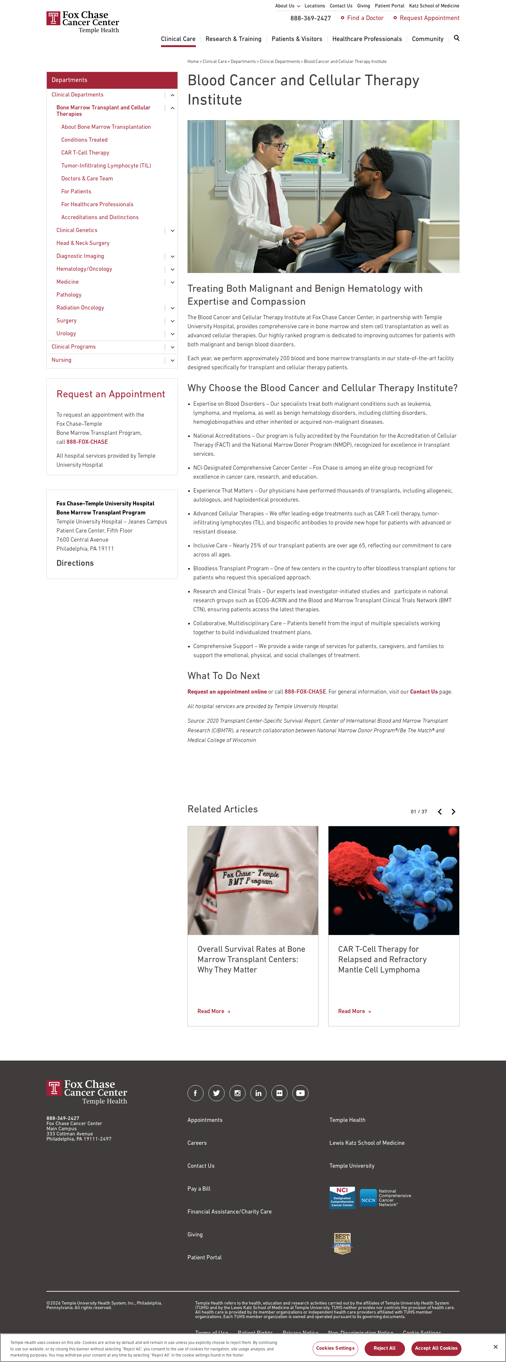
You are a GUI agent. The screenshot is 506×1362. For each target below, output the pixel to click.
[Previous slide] (440, 811)
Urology (66, 334)
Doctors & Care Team (87, 179)
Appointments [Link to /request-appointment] (205, 1120)
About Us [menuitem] (284, 6)
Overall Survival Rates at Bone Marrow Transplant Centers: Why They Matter (251, 960)
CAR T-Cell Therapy (85, 153)
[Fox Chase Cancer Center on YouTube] (300, 1093)
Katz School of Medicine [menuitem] (434, 6)
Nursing (62, 360)
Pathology (69, 295)
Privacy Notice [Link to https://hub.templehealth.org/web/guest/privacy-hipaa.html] (301, 1333)
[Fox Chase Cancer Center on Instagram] (237, 1093)
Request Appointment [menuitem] (430, 18)
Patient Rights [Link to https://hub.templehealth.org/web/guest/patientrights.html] (255, 1333)
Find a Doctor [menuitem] (365, 18)
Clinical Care (215, 61)
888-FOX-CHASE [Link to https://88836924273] (305, 692)
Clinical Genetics (76, 231)
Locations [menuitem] (315, 6)
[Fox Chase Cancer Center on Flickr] (279, 1093)
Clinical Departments (280, 61)
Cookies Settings (335, 1352)
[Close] (496, 1350)
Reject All (385, 1352)
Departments (243, 61)
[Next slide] (453, 811)
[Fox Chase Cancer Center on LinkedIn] (258, 1093)
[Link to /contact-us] (424, 692)
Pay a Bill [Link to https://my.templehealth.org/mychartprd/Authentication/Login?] (198, 1189)
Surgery (66, 321)
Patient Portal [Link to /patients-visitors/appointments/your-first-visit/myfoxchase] (204, 1258)
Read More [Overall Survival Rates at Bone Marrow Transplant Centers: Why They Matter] (210, 1012)
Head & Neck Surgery (83, 243)
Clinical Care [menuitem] (178, 39)
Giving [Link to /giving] (195, 1235)
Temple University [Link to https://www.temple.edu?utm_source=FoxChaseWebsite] (352, 1166)
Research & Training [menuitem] (234, 39)
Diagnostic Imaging (80, 256)
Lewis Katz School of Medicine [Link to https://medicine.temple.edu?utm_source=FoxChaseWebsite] (367, 1143)
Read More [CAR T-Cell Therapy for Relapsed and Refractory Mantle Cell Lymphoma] (351, 1012)
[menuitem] (457, 42)
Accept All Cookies (436, 1352)
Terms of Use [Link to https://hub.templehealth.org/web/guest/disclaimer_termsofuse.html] (211, 1333)
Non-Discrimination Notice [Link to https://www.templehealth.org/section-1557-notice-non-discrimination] (360, 1333)
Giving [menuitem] (363, 6)
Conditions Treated (84, 140)
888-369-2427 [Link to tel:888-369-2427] (62, 1118)
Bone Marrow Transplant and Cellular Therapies (103, 111)
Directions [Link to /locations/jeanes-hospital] (75, 563)
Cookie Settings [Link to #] (422, 1333)
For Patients (76, 192)
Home (193, 61)
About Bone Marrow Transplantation (106, 127)
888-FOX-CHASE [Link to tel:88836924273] (87, 442)
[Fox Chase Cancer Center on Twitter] (216, 1093)
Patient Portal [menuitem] (389, 6)
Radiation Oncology (80, 308)
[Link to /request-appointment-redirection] (227, 692)
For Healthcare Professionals (97, 205)
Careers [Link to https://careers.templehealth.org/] (197, 1143)
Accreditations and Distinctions (100, 218)
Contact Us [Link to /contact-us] (201, 1166)
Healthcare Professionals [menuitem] (367, 39)
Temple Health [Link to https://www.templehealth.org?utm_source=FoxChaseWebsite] (347, 1120)
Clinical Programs (74, 347)
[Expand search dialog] (457, 39)
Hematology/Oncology (84, 269)
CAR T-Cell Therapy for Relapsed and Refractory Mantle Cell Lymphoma (382, 960)
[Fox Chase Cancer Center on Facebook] (195, 1093)
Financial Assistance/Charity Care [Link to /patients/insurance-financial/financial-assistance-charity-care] (229, 1212)
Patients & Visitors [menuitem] (297, 39)
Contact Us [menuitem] (341, 6)
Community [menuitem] (428, 39)
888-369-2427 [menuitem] (310, 18)
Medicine (67, 282)
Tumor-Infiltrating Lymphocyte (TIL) (106, 166)
